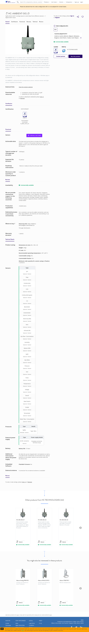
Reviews (41, 22)
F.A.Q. (40, 623)
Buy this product (75, 56)
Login (81, 2)
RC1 (56, 29)
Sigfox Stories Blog (20, 625)
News (17, 623)
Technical (35, 22)
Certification (14, 22)
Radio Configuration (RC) (61, 25)
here (22, 630)
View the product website (26, 87)
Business (29, 22)
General (7, 22)
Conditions (31, 625)
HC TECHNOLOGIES (72, 49)
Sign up (77, 2)
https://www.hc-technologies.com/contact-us (27, 224)
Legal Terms (32, 623)
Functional (22, 22)
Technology (8, 625)
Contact (7, 623)
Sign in (72, 16)
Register (57, 17)
